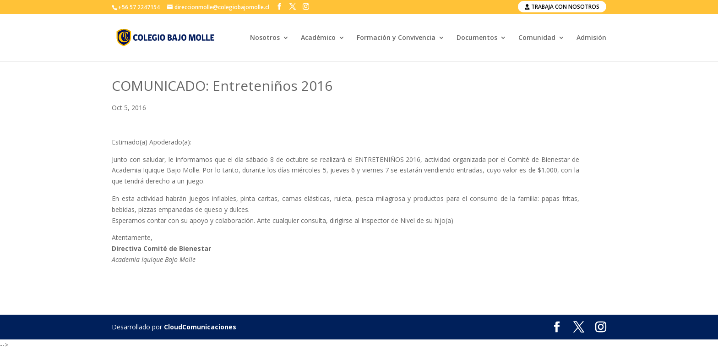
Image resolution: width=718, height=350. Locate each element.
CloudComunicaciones (200, 326)
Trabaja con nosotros (562, 7)
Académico (318, 38)
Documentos (477, 38)
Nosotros (265, 38)
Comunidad (536, 38)
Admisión (591, 38)
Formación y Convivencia (396, 38)
